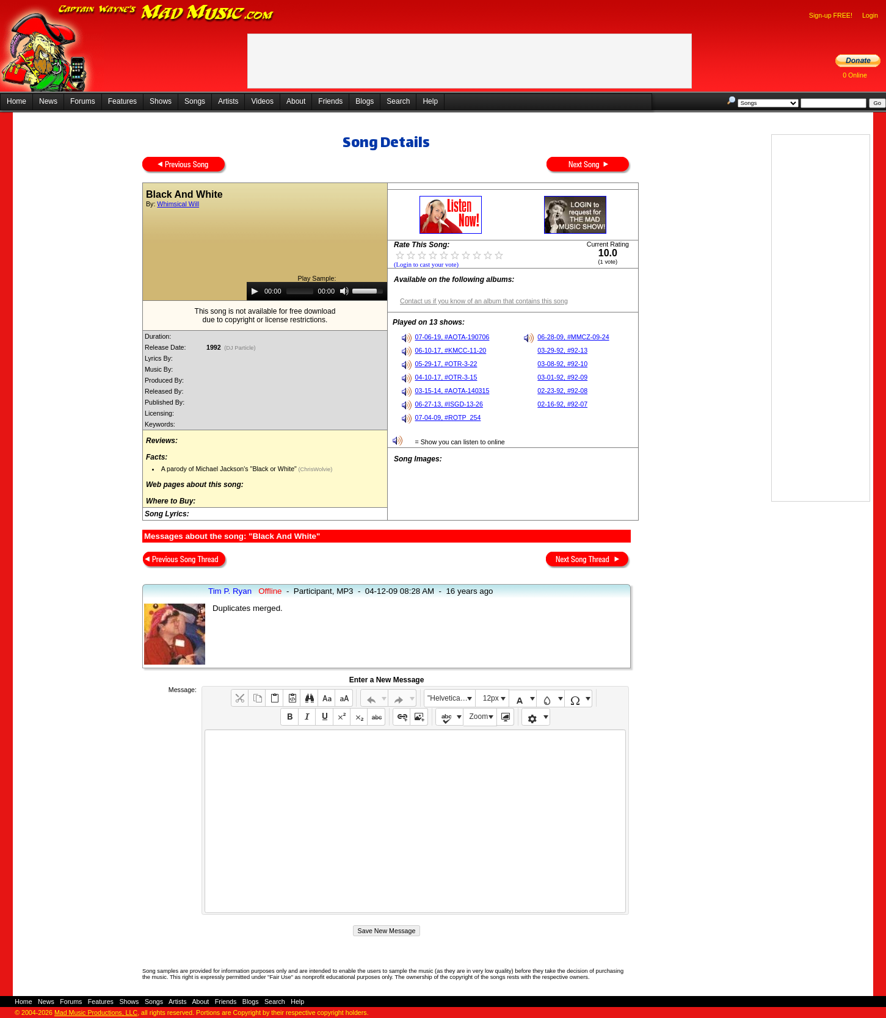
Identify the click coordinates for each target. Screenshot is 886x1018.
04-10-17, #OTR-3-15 (446, 377)
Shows (161, 101)
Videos (262, 101)
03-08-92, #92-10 (562, 363)
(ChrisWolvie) (314, 469)
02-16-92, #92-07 (562, 404)
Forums (82, 101)
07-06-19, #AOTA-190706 (452, 337)
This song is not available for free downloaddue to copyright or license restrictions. (265, 315)
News (48, 101)
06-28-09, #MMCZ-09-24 (573, 337)
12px (491, 698)
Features (122, 101)
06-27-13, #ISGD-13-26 (449, 404)
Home (16, 101)
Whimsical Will (178, 204)
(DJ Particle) (240, 348)
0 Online (855, 75)
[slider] (299, 291)
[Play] (255, 291)
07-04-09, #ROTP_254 (448, 417)
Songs (194, 101)
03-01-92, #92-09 (562, 377)
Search (398, 101)
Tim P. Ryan (230, 591)
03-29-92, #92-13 (562, 350)
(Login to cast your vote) (426, 264)
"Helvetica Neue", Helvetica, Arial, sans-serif (451, 698)
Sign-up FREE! (830, 15)
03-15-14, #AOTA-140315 (452, 390)
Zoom (479, 716)
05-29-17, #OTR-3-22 (446, 363)
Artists (228, 101)
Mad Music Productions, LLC (95, 1012)
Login (870, 15)
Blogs (364, 101)
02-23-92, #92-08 (562, 390)
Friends (330, 101)
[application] (317, 291)
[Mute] (344, 291)
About (295, 101)
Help (430, 101)
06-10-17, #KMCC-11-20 (451, 350)
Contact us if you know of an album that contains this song (484, 301)
